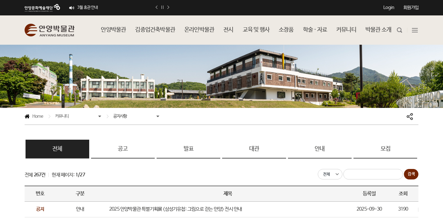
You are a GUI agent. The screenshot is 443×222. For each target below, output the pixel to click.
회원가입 (410, 7)
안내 (320, 149)
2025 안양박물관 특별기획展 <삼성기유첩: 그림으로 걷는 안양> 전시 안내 (175, 209)
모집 (385, 149)
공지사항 (120, 116)
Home (34, 117)
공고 (123, 149)
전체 (57, 149)
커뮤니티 (62, 116)
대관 (254, 149)
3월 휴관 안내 (87, 7)
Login (388, 7)
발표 (189, 149)
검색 (411, 174)
